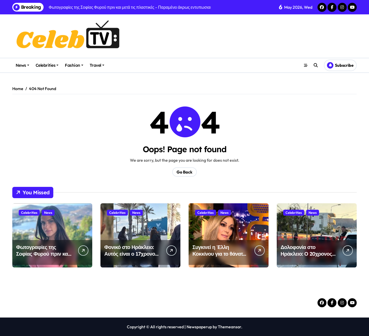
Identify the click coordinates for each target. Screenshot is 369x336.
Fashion (74, 65)
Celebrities (47, 65)
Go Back (184, 172)
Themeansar (229, 326)
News (22, 65)
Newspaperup (199, 326)
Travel (97, 65)
